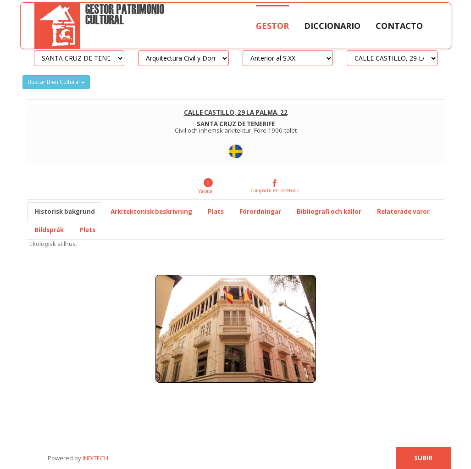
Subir (423, 458)
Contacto (399, 25)
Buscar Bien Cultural (56, 82)
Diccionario (332, 25)
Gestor (272, 25)
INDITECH (94, 458)
